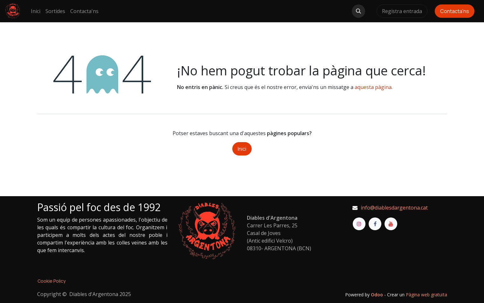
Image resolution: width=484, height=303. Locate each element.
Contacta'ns (454, 11)
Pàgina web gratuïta (426, 295)
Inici (242, 148)
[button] (358, 11)
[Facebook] (375, 223)
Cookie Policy (51, 281)
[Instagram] (359, 223)
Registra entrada (402, 11)
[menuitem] (35, 11)
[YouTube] (391, 223)
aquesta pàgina (373, 87)
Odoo (377, 295)
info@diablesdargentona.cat (394, 207)
